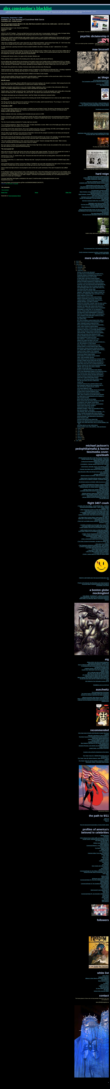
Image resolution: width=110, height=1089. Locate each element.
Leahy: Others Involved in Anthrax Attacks (87, 326)
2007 (77, 440)
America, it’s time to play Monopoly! (86, 272)
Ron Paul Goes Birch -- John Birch (85, 410)
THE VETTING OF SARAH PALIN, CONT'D (88, 386)
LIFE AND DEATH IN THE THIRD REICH (87, 425)
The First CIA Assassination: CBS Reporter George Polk (95, 204)
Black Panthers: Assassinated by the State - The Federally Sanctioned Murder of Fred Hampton (94, 192)
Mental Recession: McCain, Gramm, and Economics (90, 403)
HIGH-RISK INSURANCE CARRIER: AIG (98, 663)
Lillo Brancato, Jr (104, 841)
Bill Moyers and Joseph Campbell (100, 878)
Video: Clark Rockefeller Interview (85, 357)
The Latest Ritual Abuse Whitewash (100, 213)
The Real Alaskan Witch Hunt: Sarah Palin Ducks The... (91, 287)
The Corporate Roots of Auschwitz (100, 692)
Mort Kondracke (105, 868)
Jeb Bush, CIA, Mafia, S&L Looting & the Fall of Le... (90, 306)
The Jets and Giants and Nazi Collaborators (88, 380)
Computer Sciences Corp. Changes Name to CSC (89, 383)
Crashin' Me (80, 382)
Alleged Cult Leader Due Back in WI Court (87, 340)
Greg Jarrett (106, 892)
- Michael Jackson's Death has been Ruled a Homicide (95, 493)
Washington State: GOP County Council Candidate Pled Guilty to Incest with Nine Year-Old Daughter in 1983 (93, 133)
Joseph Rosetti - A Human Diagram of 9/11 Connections (91, 307)
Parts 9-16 (106, 819)
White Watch (106, 975)
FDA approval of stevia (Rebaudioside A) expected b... (90, 312)
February (79, 437)
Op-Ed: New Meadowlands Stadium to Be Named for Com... (92, 371)
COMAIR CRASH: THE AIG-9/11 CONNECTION (97, 668)
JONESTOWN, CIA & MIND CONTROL (99, 748)
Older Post (68, 192)
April (78, 434)
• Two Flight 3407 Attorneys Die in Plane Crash (97, 547)
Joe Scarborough (104, 882)
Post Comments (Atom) (14, 195)
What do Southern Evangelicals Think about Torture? (90, 375)
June (78, 431)
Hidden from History (104, 986)
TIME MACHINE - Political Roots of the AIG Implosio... (90, 332)
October (79, 269)
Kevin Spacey (105, 862)
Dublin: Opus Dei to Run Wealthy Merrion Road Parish (90, 389)
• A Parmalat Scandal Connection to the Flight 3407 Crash (94, 512)
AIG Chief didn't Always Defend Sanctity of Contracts (95, 674)
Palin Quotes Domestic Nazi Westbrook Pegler (88, 334)
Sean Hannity (105, 852)
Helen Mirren (105, 891)
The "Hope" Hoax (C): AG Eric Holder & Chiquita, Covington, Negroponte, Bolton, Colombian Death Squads (94, 761)
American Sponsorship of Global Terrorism (98, 176)
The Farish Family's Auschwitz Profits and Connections (91, 290)
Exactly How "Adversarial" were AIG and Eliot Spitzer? (95, 669)
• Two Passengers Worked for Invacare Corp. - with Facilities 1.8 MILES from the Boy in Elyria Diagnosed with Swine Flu (94, 546)
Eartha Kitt (106, 863)
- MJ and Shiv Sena (104, 498)
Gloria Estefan (105, 897)
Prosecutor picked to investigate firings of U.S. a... (89, 275)
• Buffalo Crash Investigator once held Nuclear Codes (95, 513)
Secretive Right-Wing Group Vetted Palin (87, 419)
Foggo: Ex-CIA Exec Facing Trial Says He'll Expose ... (90, 374)
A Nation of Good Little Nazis (84, 368)
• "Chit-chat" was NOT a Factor (101, 552)
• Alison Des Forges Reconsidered (100, 549)
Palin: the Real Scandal (83, 397)
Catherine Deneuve (104, 860)
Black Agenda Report (103, 980)
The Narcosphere (104, 987)
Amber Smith (105, 896)
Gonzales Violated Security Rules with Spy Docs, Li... (90, 360)
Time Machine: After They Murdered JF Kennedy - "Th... (91, 411)
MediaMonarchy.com (103, 977)
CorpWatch (106, 983)
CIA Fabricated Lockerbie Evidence (100, 190)
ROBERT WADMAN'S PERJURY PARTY (98, 742)
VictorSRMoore (105, 979)
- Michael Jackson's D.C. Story (101, 474)
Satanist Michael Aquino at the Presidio (87, 276)
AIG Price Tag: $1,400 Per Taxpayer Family (98, 673)
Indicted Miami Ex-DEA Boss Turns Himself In (97, 185)
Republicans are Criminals (102, 109)
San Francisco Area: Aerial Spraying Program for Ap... (90, 372)
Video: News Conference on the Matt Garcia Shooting (90, 394)
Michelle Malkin (105, 885)
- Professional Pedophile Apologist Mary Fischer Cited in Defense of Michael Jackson (95, 462)
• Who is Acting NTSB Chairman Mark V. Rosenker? (96, 535)
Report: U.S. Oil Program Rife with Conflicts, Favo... (90, 379)
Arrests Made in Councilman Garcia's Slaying (88, 355)
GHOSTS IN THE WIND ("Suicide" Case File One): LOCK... (92, 303)
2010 (77, 261)
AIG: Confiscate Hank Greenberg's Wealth (98, 672)
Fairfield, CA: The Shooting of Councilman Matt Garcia (90, 414)
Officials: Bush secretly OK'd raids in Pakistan (88, 366)
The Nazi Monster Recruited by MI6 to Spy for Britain (95, 214)
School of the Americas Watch (101, 991)
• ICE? (107, 523)
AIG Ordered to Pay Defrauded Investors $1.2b (97, 681)
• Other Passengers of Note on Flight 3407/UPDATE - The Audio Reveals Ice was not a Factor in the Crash (94, 510)
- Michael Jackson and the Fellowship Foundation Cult (95, 497)
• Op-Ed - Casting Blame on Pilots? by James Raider (95, 554)
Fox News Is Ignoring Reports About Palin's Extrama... (90, 283)
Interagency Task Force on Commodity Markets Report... (91, 329)
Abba (107, 874)
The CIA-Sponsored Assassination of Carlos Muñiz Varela (94, 824)
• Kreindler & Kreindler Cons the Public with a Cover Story (94, 525)
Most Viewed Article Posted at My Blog (86, 337)
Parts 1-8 (106, 818)
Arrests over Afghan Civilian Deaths (86, 354)
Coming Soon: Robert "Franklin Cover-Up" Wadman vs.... (91, 327)
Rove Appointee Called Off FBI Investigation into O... (90, 385)
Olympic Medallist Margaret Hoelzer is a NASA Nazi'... (90, 335)
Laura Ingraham (105, 887)
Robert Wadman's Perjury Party (85, 295)
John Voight (106, 855)
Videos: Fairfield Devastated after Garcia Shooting (89, 413)
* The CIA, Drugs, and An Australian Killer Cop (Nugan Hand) (93, 105)
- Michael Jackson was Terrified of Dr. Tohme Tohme (96, 489)
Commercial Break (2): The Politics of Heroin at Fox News (94, 871)
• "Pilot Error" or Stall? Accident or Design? (98, 550)
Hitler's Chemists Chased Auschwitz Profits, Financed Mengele (93, 698)
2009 (77, 262)
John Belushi (105, 895)
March (79, 436)
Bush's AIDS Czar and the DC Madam (86, 399)
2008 (77, 264)
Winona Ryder (105, 857)
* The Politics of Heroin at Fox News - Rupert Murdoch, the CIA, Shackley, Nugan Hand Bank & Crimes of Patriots (94, 103)
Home (36, 192)
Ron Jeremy (106, 858)
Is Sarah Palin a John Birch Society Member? (88, 278)
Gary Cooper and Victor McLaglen (100, 865)
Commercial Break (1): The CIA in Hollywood (97, 845)
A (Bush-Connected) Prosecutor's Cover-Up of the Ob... (91, 304)
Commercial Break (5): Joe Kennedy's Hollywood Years (95, 893)
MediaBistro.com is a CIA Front (101, 685)
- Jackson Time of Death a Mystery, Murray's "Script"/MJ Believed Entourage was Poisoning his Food (95, 495)
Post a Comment (5, 189)
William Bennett (105, 849)
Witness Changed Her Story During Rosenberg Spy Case (91, 365)
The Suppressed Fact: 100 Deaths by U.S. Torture (96, 248)
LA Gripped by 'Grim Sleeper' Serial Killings (88, 402)
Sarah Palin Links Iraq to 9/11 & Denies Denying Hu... (90, 363)
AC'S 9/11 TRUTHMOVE (102, 84)
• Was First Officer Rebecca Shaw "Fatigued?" (97, 551)
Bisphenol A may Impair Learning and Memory (88, 393)
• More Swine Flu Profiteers (102, 544)
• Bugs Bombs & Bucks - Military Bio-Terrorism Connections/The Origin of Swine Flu (97, 537)
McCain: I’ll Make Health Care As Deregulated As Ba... (90, 310)
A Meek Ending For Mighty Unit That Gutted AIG (97, 676)
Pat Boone (106, 836)
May (78, 433)
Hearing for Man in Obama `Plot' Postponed (88, 351)
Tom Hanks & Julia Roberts (102, 840)
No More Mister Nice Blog (102, 988)
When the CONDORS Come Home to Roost (98, 181)
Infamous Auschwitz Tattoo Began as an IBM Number (95, 697)
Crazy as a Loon (105, 984)
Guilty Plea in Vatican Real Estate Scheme (87, 377)
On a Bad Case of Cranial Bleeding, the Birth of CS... (90, 273)
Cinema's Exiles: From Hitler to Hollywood (98, 853)
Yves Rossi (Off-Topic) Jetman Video (86, 289)
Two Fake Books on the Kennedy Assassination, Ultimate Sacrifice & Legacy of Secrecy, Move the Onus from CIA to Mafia (94, 188)
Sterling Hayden (105, 859)
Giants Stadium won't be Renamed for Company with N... (91, 358)
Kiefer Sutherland (104, 844)
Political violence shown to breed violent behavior (89, 296)
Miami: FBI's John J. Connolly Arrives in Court (88, 345)
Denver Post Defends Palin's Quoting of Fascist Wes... (90, 324)
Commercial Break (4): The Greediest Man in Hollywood (95, 883)
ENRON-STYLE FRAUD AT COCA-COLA (98, 739)
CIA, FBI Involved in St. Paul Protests (86, 343)
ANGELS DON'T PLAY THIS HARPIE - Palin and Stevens (91, 426)
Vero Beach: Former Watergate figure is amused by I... (90, 362)
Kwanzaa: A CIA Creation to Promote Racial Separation (95, 197)
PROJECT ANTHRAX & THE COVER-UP (98, 735)
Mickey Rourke (105, 876)
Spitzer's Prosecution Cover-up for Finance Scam (89, 298)
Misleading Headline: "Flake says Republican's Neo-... (90, 408)
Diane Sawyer (105, 900)
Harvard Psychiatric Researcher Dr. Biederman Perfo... (91, 281)
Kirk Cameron (105, 901)
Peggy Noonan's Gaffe (82, 417)
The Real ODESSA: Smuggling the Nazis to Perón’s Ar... (91, 341)
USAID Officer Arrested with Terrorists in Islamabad (96, 177)
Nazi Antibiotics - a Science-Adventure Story (88, 338)
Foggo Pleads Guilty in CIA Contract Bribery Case (89, 279)
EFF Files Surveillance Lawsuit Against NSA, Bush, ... (90, 320)
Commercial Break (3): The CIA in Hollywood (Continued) (94, 879)
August (79, 428)
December (80, 266)
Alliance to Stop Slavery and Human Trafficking (97, 978)
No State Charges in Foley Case (85, 317)
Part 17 (107, 821)
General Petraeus (104, 846)
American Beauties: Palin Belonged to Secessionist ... (90, 416)
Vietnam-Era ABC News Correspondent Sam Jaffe (96, 872)
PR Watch (106, 989)
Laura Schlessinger (104, 850)
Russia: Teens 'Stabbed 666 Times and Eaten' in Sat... (90, 293)
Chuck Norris (105, 888)
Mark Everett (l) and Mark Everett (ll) (100, 890)
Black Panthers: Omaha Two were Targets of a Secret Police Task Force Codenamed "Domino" (94, 195)
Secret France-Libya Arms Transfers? (86, 405)
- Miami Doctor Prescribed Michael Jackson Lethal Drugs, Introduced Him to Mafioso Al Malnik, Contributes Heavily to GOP (94, 479)
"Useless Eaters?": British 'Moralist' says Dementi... (90, 300)
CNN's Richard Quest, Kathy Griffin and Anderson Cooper (94, 838)
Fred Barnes (106, 867)
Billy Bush (106, 898)
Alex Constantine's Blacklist (27, 8)
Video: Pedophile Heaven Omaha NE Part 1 (88, 323)
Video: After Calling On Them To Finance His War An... (90, 286)
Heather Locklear (104, 886)
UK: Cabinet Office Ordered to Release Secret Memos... (91, 349)
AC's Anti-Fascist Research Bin (101, 80)
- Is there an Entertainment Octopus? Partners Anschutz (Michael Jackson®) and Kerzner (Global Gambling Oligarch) (94, 485)
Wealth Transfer (105, 671)
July (78, 429)
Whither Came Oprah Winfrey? (101, 843)
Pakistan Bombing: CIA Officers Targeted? (87, 301)
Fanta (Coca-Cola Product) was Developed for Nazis (90, 321)
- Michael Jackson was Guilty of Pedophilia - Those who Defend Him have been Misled (95, 459)
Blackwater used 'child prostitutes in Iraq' (99, 203)
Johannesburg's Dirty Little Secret (85, 406)
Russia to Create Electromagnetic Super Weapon (89, 369)
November (80, 267)
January (79, 439)
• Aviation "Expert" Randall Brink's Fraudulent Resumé (95, 533)
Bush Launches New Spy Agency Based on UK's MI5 (90, 400)
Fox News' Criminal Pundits (102, 848)
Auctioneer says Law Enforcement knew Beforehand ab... (91, 284)
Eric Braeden (105, 864)
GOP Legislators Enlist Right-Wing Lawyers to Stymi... (90, 315)
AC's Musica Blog (104, 85)
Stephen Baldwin (104, 881)
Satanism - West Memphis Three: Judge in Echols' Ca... (91, 292)
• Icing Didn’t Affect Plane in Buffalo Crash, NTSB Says (95, 526)
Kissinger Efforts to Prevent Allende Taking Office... (90, 346)
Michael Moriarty (105, 835)
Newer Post (4, 192)
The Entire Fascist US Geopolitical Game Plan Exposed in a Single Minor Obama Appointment (94, 737)
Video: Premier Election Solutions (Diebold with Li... (90, 331)
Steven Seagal (105, 877)
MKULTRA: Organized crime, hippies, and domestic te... (91, 314)
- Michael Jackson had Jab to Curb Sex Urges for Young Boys (93, 457)
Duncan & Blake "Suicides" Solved (100, 740)
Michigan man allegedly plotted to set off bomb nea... (90, 420)
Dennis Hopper (105, 854)
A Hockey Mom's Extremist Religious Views (88, 391)
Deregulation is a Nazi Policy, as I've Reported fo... (89, 309)
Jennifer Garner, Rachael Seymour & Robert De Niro (96, 839)
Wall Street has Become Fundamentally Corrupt (89, 352)
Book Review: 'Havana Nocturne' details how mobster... (91, 348)
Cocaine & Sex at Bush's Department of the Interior (96, 752)
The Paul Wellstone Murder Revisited (99, 205)
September (80, 270)
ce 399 (107, 982)
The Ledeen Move (81, 318)
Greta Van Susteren (104, 869)
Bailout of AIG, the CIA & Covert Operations (98, 662)
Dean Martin (106, 873)
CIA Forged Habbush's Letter (84, 388)
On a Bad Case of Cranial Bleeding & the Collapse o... (90, 396)
